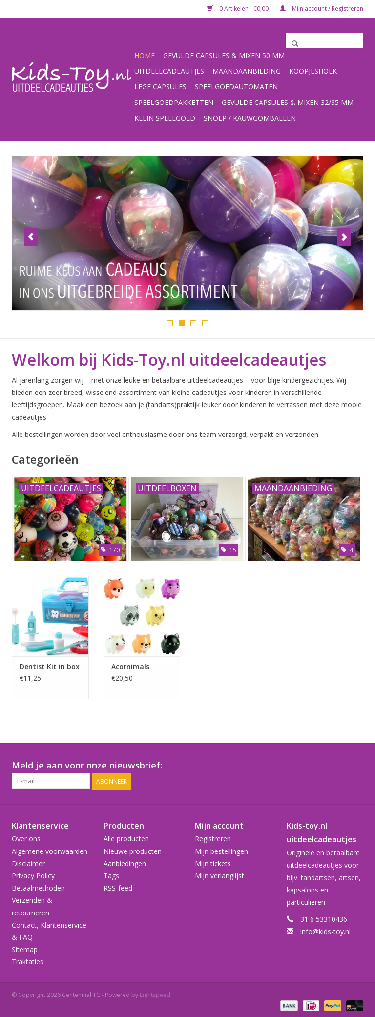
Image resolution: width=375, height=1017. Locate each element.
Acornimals (130, 666)
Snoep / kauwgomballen (250, 118)
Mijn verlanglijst (219, 874)
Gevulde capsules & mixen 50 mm (224, 55)
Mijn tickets (213, 862)
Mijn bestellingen (221, 849)
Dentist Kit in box (50, 666)
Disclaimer (28, 862)
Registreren (213, 837)
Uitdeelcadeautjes (169, 71)
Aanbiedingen (125, 862)
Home (144, 55)
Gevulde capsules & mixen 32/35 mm (288, 102)
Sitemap (25, 948)
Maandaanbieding (246, 71)
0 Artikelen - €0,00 (238, 8)
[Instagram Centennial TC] (355, 765)
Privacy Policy (33, 874)
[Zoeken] (324, 40)
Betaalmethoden (38, 886)
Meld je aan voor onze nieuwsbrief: (87, 765)
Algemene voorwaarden (49, 849)
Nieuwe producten (133, 849)
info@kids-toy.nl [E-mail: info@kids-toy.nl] (325, 930)
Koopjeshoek (313, 71)
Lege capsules (160, 86)
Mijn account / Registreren (321, 8)
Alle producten (126, 837)
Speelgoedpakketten (173, 102)
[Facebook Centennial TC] (338, 765)
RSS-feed (118, 886)
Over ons (26, 837)
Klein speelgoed (164, 118)
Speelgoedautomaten (236, 86)
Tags (111, 874)
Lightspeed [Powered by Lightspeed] (155, 994)
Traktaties (27, 960)
